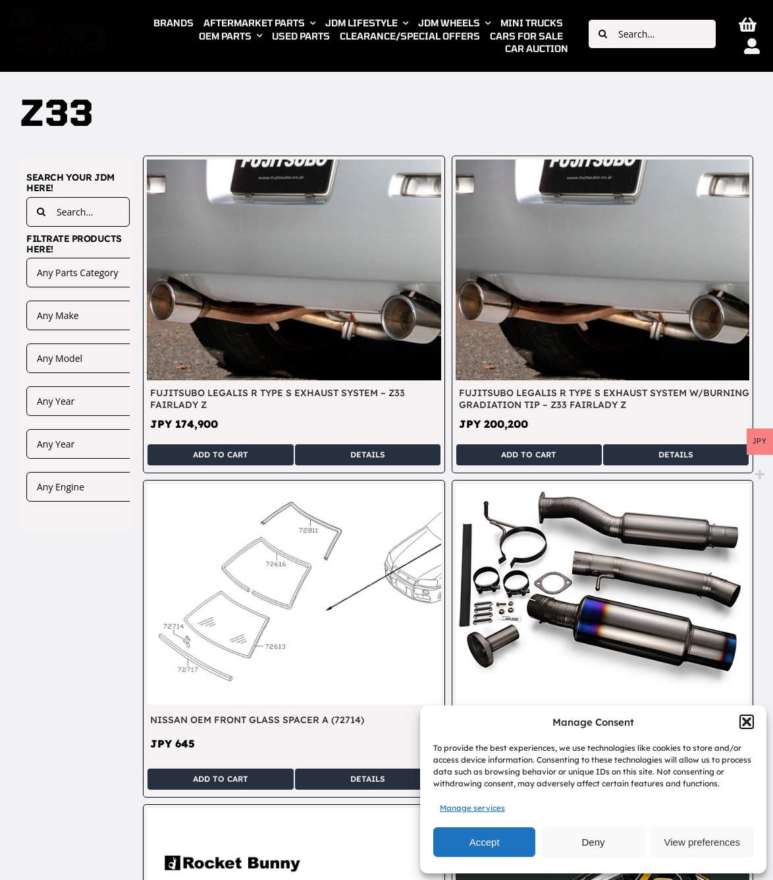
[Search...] (652, 34)
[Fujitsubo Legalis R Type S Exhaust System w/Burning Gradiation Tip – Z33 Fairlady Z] (602, 166)
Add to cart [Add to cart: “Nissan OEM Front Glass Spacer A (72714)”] (220, 779)
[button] (746, 721)
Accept (484, 842)
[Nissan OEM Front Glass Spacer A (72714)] (293, 491)
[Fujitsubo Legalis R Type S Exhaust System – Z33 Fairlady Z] (293, 166)
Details (367, 454)
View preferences (702, 842)
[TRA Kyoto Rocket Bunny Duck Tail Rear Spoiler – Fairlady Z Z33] (293, 815)
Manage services (472, 808)
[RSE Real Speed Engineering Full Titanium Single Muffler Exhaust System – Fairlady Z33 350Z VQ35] (602, 491)
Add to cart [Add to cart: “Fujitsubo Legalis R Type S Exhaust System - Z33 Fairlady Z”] (220, 454)
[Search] (603, 34)
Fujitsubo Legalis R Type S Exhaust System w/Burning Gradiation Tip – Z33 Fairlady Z (604, 399)
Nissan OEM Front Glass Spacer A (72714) (257, 720)
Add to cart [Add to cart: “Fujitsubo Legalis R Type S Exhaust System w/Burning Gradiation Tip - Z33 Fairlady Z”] (528, 454)
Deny (592, 842)
